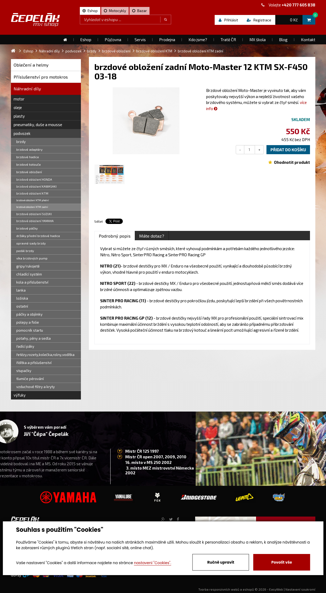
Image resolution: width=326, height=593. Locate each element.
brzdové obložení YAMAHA (35, 221)
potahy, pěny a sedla (33, 338)
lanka (21, 290)
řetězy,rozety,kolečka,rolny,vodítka (45, 354)
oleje (18, 107)
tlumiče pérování (30, 379)
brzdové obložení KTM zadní (32, 206)
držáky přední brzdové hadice (38, 236)
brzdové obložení (29, 172)
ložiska (22, 298)
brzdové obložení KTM (32, 193)
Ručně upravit (220, 562)
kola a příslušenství (32, 282)
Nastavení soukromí (300, 589)
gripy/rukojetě (28, 266)
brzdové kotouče (28, 164)
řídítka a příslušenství (34, 363)
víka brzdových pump (32, 258)
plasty (19, 116)
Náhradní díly (27, 88)
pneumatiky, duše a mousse (38, 124)
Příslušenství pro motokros (41, 76)
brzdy (21, 141)
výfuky (20, 395)
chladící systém (29, 274)
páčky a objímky (29, 314)
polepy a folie (27, 322)
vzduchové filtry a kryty (35, 387)
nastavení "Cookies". (152, 562)
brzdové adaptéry (29, 149)
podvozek (22, 133)
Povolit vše (281, 562)
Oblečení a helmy (31, 64)
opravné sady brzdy (31, 243)
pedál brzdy (25, 251)
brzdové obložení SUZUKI (34, 214)
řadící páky (25, 346)
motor (19, 98)
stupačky (23, 371)
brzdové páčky (27, 228)
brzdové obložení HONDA (34, 179)
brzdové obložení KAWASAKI (36, 186)
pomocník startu (29, 330)
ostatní (22, 306)
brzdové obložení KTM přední (32, 200)
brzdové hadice (27, 157)
